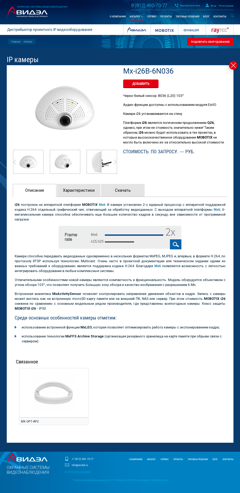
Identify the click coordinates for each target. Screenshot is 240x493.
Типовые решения (198, 459)
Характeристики (79, 190)
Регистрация (226, 5)
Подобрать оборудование (210, 41)
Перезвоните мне (190, 5)
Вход (213, 5)
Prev (14, 162)
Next (115, 162)
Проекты (178, 459)
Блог (215, 459)
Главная (15, 41)
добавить (141, 84)
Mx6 (157, 266)
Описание (34, 190)
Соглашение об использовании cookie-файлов (140, 479)
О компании (135, 459)
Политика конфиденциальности (91, 479)
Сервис (165, 459)
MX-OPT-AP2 (29, 421)
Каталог (28, 41)
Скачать (123, 190)
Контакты (228, 459)
